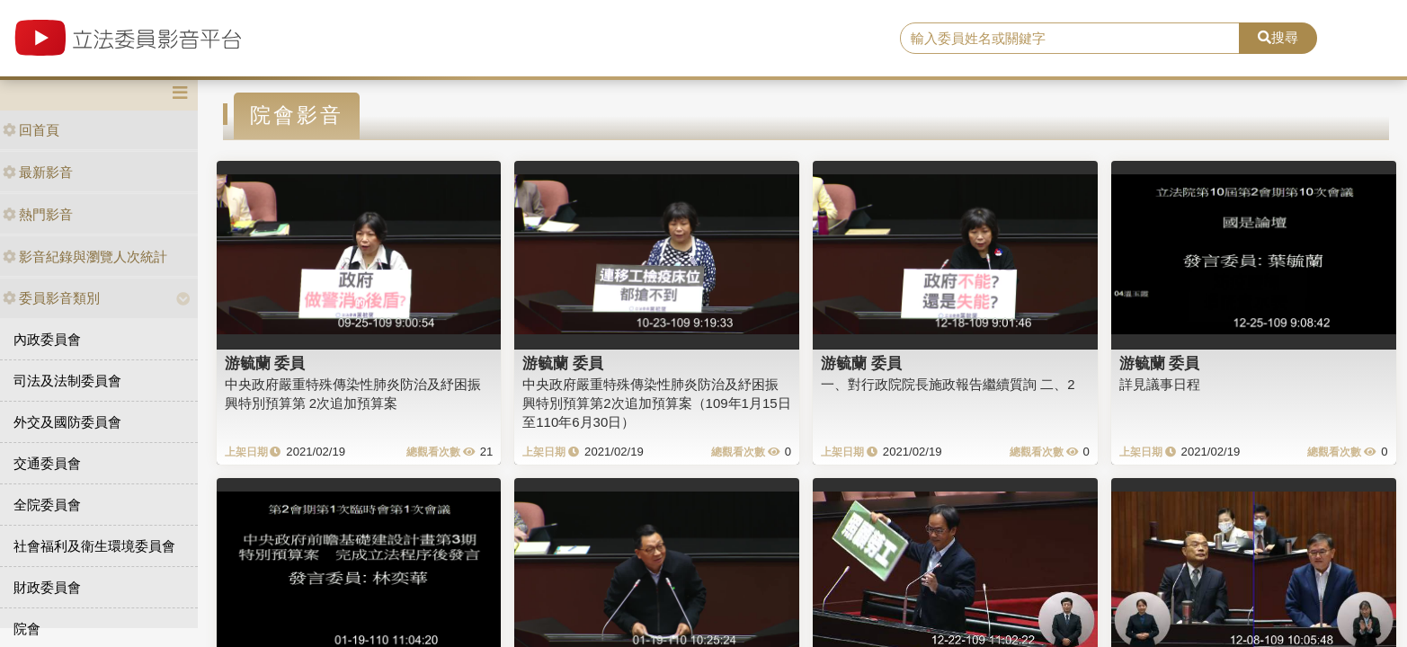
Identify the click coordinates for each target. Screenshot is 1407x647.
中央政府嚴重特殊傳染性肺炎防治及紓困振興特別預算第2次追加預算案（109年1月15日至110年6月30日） (656, 403)
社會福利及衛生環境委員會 (94, 546)
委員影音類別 (51, 298)
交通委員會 (47, 463)
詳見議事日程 (1159, 384)
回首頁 (31, 129)
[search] (1070, 38)
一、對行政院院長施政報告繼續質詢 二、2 (948, 384)
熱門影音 (38, 214)
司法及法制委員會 (67, 380)
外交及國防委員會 (67, 422)
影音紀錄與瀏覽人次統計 (85, 256)
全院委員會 (47, 504)
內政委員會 (47, 339)
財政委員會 (47, 587)
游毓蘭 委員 (265, 363)
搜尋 (1278, 37)
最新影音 (38, 172)
